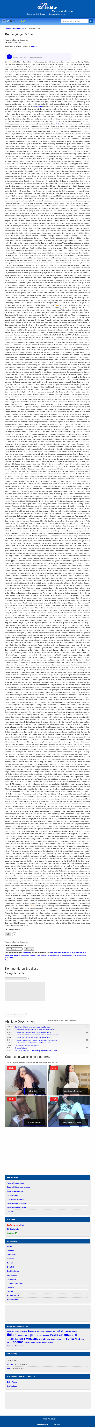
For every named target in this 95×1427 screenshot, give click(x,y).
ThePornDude (12, 1386)
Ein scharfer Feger (21, 1048)
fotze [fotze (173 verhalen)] (26, 1335)
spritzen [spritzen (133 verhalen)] (27, 1342)
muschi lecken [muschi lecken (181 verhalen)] (12, 1339)
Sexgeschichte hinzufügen (16, 1203)
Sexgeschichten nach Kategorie (18, 1187)
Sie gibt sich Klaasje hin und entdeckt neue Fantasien (33, 1027)
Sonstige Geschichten (15, 1283)
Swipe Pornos (12, 1382)
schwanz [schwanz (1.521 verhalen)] (73, 1338)
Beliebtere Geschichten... (16, 1346)
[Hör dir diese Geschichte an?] (9, 56)
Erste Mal (10, 1267)
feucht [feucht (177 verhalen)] (74, 1331)
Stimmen (29, 949)
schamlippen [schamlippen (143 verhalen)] (51, 1339)
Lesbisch (10, 1287)
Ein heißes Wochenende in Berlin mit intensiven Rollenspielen (36, 1040)
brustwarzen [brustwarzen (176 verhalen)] (50, 1331)
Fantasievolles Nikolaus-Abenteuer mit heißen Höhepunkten (35, 1030)
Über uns (10, 1211)
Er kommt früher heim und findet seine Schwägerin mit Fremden (36, 1035)
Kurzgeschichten (13, 1295)
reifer (61, 955)
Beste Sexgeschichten (15, 1191)
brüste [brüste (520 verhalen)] (60, 1331)
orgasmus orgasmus (52, 955)
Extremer (10, 1259)
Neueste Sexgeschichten (16, 1183)
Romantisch (11, 1279)
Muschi (39, 107)
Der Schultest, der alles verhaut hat (27, 1045)
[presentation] (24, 1008)
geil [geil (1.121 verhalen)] (32, 1334)
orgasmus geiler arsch (37, 955)
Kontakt (57, 1424)
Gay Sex (10, 1291)
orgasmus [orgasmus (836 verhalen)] (33, 1338)
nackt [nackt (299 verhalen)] (22, 1339)
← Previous (9, 957)
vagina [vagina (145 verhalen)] (38, 1342)
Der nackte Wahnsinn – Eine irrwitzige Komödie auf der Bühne (36, 1051)
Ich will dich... (35, 1091)
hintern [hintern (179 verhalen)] (39, 1335)
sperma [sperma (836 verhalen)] (18, 1342)
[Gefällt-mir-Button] (8, 934)
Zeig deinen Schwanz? (73, 1091)
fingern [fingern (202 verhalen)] (21, 1335)
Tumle (9, 1368)
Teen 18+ (10, 1263)
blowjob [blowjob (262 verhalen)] (41, 1331)
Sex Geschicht (10, 28)
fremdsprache (66, 952)
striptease (82, 955)
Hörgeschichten (13, 1195)
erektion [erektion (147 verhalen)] (68, 1331)
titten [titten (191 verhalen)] (33, 1342)
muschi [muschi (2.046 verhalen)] (70, 1334)
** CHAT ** (23, 21)
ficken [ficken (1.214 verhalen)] (11, 1334)
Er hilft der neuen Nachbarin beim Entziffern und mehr (33, 1043)
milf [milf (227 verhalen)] (60, 1335)
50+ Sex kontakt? (13, 1229)
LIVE (11, 1068)
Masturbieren (12, 1275)
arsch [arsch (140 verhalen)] (17, 1331)
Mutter (58, 124)
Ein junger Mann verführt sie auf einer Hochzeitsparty (33, 1032)
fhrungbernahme (55, 952)
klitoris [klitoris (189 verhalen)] (46, 1335)
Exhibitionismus (13, 1271)
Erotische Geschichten (15, 1199)
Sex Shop (12, 1233)
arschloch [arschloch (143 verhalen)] (23, 1331)
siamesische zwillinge (71, 955)
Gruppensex (11, 1255)
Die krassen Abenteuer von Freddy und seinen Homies (33, 1037)
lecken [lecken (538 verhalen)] (54, 1335)
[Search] (91, 21)
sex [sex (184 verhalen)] (82, 1339)
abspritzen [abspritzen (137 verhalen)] (10, 1331)
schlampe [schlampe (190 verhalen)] (60, 1339)
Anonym (34, 46)
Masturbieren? (34, 1122)
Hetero (9, 1247)
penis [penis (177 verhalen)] (43, 1339)
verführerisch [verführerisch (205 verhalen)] (47, 1342)
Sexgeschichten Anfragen (16, 1207)
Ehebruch (20, 28)
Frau (56, 305)
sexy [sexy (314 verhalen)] (9, 1342)
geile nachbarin (77, 952)
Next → (7, 960)
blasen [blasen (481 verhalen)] (32, 1331)
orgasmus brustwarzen (21, 955)
